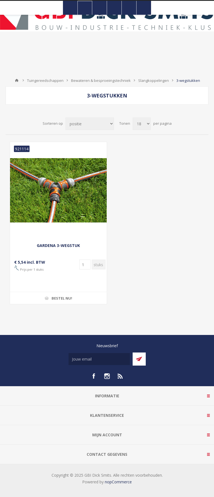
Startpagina (17, 80)
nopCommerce (118, 481)
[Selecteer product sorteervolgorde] (89, 123)
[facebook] (93, 376)
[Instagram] (107, 376)
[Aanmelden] (99, 359)
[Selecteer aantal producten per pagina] (142, 123)
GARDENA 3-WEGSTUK (58, 245)
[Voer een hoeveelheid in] (85, 264)
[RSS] (120, 376)
